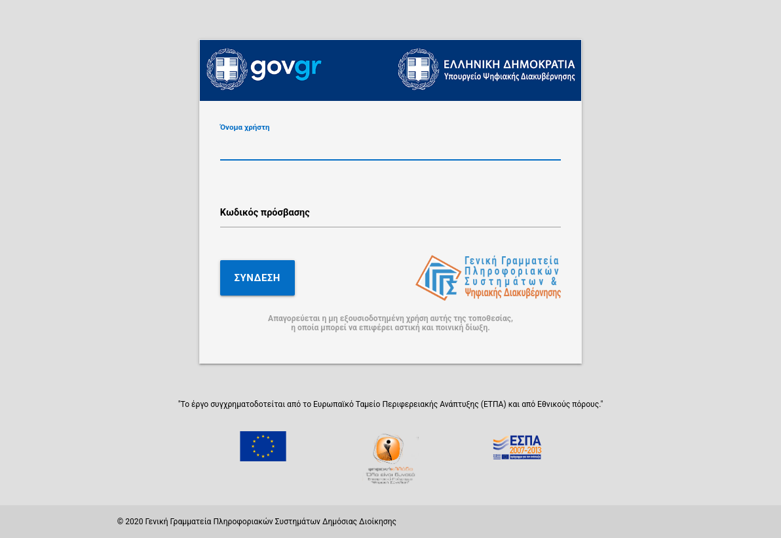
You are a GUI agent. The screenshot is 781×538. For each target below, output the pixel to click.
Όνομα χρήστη (245, 127)
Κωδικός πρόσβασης (265, 212)
